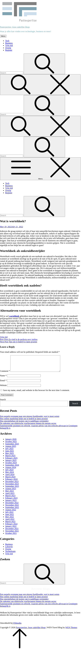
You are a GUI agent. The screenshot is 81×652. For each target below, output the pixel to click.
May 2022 (9, 520)
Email (3, 383)
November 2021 (12, 534)
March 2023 (10, 499)
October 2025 (11, 445)
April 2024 (9, 477)
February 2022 (11, 527)
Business (9, 43)
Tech (7, 41)
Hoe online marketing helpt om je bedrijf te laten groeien (24, 422)
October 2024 (11, 466)
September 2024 (12, 468)
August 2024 (10, 470)
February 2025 (11, 461)
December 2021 (12, 532)
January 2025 (10, 463)
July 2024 (9, 473)
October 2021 (11, 536)
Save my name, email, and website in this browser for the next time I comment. (36, 393)
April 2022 (9, 522)
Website (3, 388)
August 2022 (10, 513)
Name (3, 379)
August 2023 (10, 492)
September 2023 (12, 489)
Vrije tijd (9, 45)
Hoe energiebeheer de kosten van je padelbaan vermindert (24, 424)
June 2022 (9, 517)
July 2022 (9, 515)
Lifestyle (9, 550)
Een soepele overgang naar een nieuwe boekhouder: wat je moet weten (29, 419)
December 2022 (12, 506)
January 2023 (10, 503)
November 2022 (12, 508)
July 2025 (9, 452)
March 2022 (10, 525)
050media (17, 626)
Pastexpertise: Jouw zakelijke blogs (15, 27)
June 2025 (9, 454)
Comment (5, 374)
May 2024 (9, 475)
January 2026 (10, 442)
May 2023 (9, 494)
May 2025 (9, 456)
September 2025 (12, 447)
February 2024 (11, 482)
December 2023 (12, 485)
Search (3, 403)
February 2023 (11, 501)
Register (8, 50)
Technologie (10, 554)
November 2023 (12, 487)
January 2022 (10, 529)
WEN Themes (71, 631)
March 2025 (10, 459)
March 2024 (10, 480)
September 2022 (12, 510)
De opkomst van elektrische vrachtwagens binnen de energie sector (28, 426)
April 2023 (9, 496)
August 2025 (10, 449)
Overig (8, 48)
